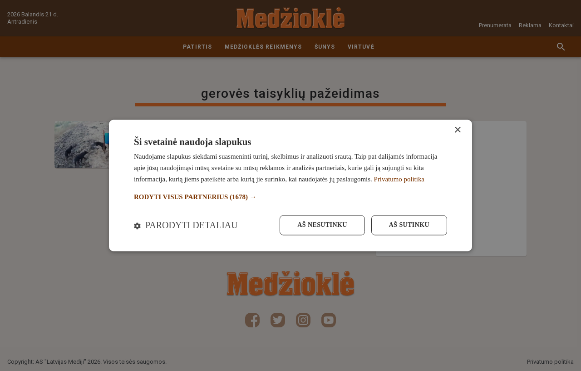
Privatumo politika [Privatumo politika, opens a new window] (399, 179)
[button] (290, 197)
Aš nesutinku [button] (322, 225)
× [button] (457, 130)
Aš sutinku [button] (409, 225)
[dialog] (290, 185)
